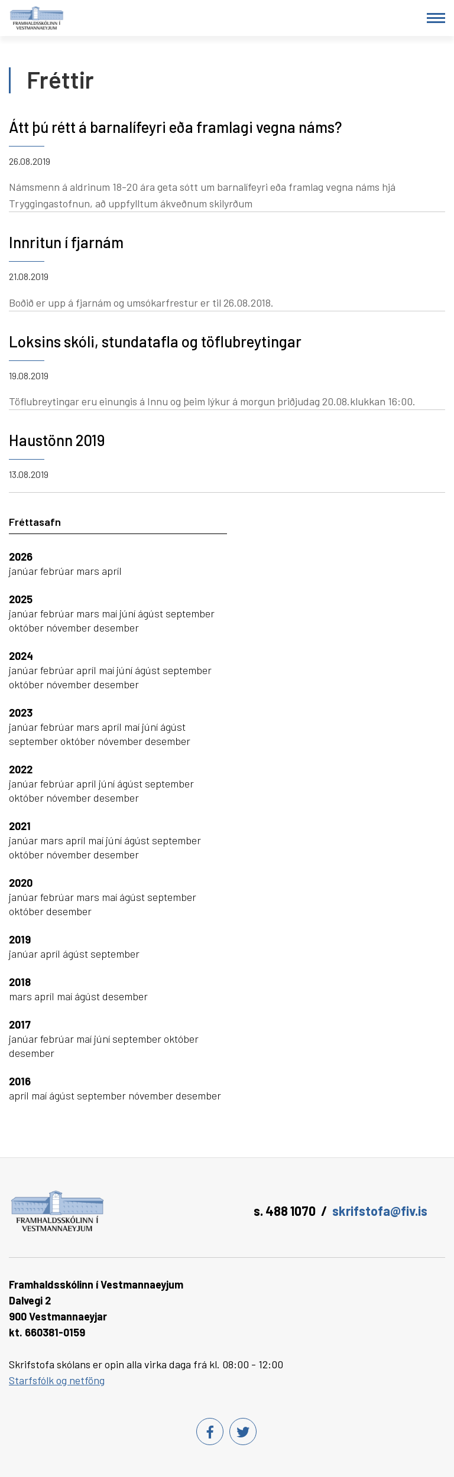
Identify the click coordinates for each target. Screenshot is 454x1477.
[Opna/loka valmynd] (436, 18)
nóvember (69, 627)
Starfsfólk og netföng (57, 1380)
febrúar (58, 570)
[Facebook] (209, 1431)
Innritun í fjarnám (66, 242)
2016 (20, 1081)
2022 (21, 769)
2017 (20, 1024)
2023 (21, 712)
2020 (21, 882)
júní (128, 613)
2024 (21, 655)
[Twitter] (243, 1431)
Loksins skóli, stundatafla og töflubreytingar (155, 341)
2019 (20, 939)
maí (110, 613)
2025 (21, 599)
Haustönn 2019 (57, 440)
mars (89, 570)
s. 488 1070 (285, 1210)
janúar (24, 570)
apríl (112, 570)
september (190, 613)
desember (116, 627)
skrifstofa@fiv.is (379, 1210)
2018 (20, 981)
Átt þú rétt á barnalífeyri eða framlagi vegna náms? (175, 127)
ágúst (152, 613)
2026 (21, 556)
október (27, 627)
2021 (20, 825)
